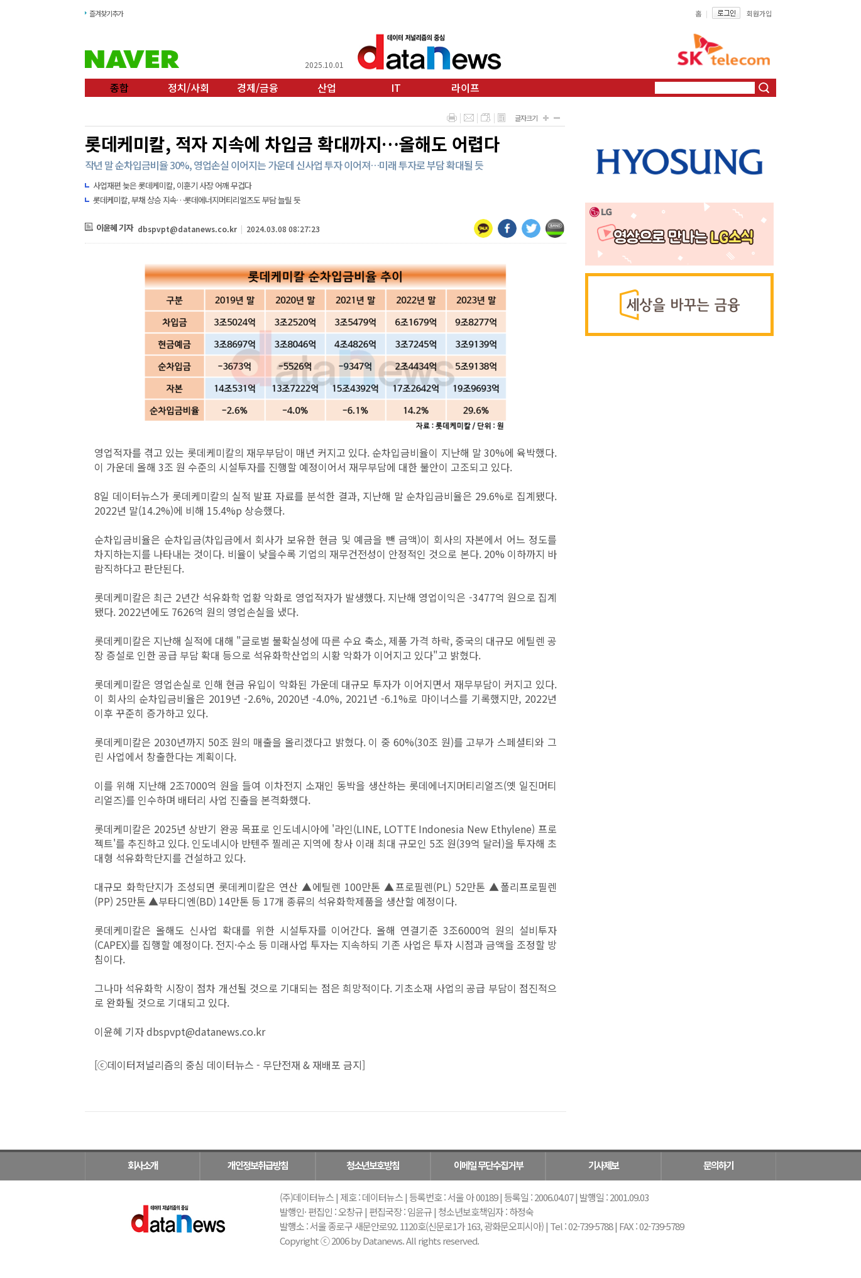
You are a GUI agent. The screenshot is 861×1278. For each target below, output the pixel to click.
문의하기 (718, 1165)
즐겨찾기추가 (106, 13)
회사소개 (143, 1165)
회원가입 (759, 13)
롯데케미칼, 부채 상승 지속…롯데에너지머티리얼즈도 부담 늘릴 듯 (196, 200)
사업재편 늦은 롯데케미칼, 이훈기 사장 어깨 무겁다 (172, 185)
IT (396, 87)
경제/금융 (257, 87)
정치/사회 (188, 87)
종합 (119, 87)
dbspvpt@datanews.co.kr (187, 228)
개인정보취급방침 (258, 1165)
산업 (326, 87)
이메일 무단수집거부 (488, 1165)
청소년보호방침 (372, 1165)
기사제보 (603, 1165)
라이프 (465, 87)
